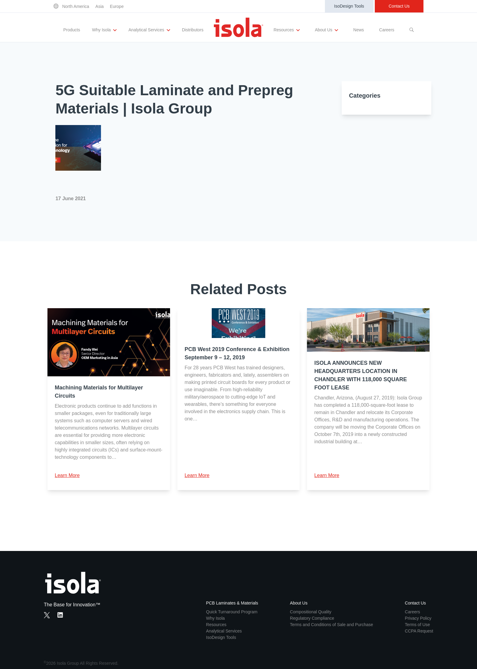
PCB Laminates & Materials (232, 603)
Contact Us (398, 6)
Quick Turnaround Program (231, 611)
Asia (100, 6)
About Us (326, 30)
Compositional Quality (310, 611)
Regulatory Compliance (312, 618)
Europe (117, 6)
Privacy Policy (418, 618)
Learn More (67, 475)
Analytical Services (149, 30)
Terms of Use (417, 624)
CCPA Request (419, 631)
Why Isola (104, 30)
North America (75, 6)
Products (71, 29)
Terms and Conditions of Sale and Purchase (331, 624)
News (358, 29)
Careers (386, 29)
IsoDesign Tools (349, 6)
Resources (286, 30)
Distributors (193, 29)
